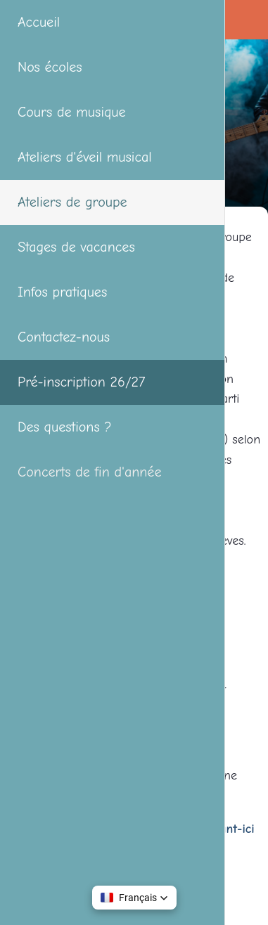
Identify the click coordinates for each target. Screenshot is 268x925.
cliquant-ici (227, 829)
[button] (134, 897)
